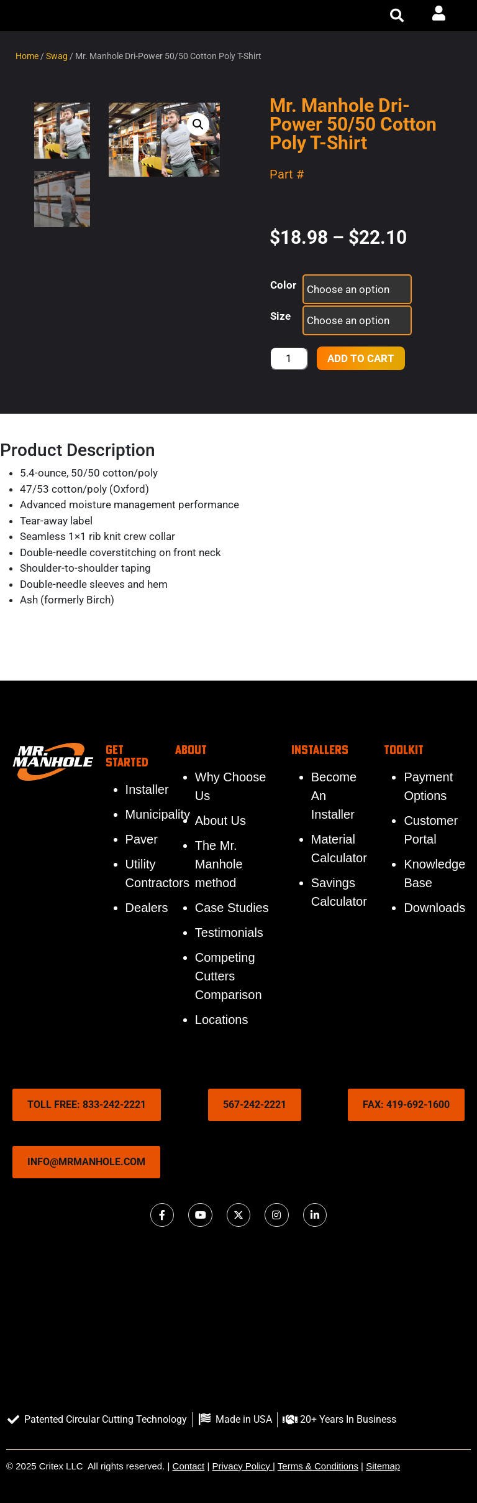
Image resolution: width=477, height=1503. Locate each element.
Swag (57, 56)
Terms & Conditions (318, 1466)
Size (280, 316)
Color (283, 285)
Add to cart (360, 358)
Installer (147, 789)
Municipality (157, 814)
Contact (189, 1466)
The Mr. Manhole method (219, 864)
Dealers (146, 907)
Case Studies (232, 907)
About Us (220, 820)
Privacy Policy (241, 1466)
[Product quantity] (289, 358)
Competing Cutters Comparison (228, 976)
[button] (396, 15)
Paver (141, 839)
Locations (221, 1019)
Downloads (434, 907)
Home (27, 56)
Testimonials (229, 932)
